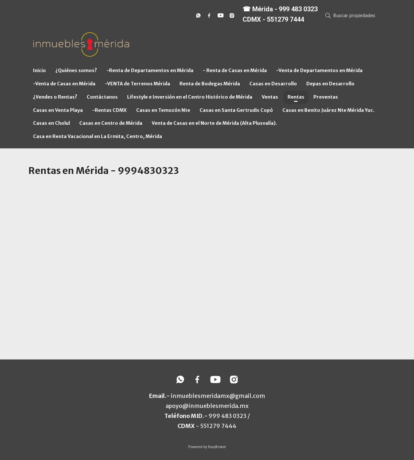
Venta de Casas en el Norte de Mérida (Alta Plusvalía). (214, 123)
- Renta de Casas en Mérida (235, 70)
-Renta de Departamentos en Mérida (149, 70)
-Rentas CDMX (109, 110)
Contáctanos (102, 97)
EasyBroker (217, 447)
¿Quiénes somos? (76, 70)
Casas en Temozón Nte (163, 110)
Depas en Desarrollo (330, 84)
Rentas (296, 97)
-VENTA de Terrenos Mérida (137, 84)
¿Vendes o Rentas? (55, 97)
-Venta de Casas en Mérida (64, 84)
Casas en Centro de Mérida (110, 123)
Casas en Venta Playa (58, 110)
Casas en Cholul (51, 123)
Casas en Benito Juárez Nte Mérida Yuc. (328, 110)
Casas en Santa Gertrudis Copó (236, 110)
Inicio (39, 70)
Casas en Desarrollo (273, 84)
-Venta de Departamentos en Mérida (319, 70)
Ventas (270, 97)
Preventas (325, 97)
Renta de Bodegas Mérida (210, 84)
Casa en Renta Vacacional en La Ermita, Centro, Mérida (97, 136)
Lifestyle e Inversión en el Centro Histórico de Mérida (189, 97)
